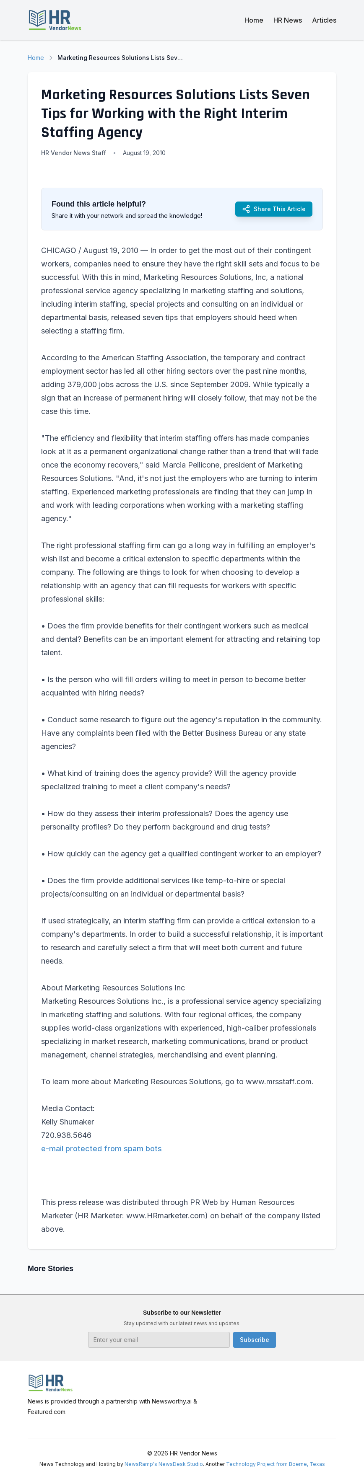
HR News (287, 20)
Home (253, 20)
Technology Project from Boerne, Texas (275, 1464)
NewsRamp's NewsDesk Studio (164, 1464)
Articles (324, 20)
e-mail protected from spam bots (101, 1148)
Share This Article (274, 209)
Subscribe (254, 1339)
